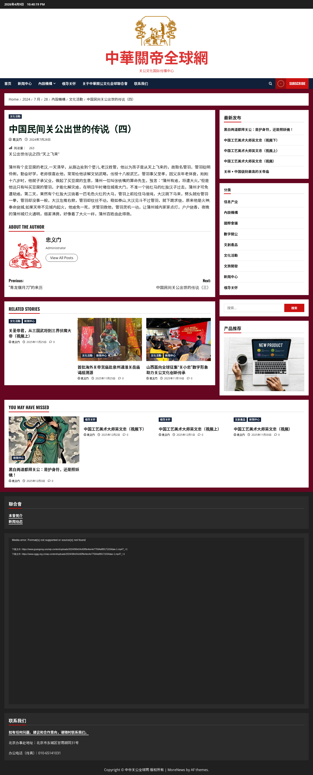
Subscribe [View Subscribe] (290, 83)
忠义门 (17, 139)
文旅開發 (231, 265)
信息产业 (231, 201)
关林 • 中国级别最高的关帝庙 (246, 171)
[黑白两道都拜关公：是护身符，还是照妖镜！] (44, 440)
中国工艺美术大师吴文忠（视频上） (252, 150)
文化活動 (15, 116)
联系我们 (141, 83)
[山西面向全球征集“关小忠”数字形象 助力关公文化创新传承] (178, 339)
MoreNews (176, 769)
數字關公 (231, 233)
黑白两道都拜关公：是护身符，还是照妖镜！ (258, 129)
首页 (7, 83)
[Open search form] (270, 83)
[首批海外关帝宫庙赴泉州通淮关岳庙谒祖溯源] (110, 339)
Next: (160, 284)
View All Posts (63, 258)
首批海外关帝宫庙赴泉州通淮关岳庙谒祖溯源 (109, 369)
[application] (156, 621)
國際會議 (231, 223)
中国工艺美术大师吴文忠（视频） (250, 161)
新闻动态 (16, 521)
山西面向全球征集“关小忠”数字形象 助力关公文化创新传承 (177, 369)
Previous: (59, 284)
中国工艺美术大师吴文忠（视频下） (252, 140)
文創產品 (231, 244)
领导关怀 (69, 83)
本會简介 (16, 515)
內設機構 (45, 83)
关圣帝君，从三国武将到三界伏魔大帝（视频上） (40, 333)
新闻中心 (25, 83)
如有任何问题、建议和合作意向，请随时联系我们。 (49, 732)
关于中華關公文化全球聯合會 (105, 83)
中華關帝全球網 (156, 57)
